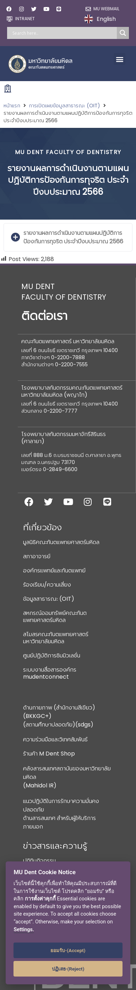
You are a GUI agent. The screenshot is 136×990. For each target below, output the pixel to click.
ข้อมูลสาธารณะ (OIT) (48, 599)
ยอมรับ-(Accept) (67, 950)
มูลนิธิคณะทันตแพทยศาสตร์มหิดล (61, 542)
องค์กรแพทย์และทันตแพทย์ (54, 570)
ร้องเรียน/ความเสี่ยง (47, 585)
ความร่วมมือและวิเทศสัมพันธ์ (55, 739)
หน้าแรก (12, 105)
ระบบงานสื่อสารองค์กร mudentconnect (49, 673)
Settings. (23, 930)
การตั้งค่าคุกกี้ (40, 899)
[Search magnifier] (123, 33)
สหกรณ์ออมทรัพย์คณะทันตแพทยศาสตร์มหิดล (55, 616)
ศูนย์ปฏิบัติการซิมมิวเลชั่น (51, 655)
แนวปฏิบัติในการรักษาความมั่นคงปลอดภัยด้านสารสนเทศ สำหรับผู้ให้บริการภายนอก (61, 814)
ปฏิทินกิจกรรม (39, 860)
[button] (119, 59)
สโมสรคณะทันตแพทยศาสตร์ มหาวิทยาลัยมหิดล (55, 637)
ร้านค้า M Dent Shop (49, 753)
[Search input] (63, 33)
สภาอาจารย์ (36, 556)
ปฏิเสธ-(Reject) (68, 969)
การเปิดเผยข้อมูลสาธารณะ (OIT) (64, 105)
